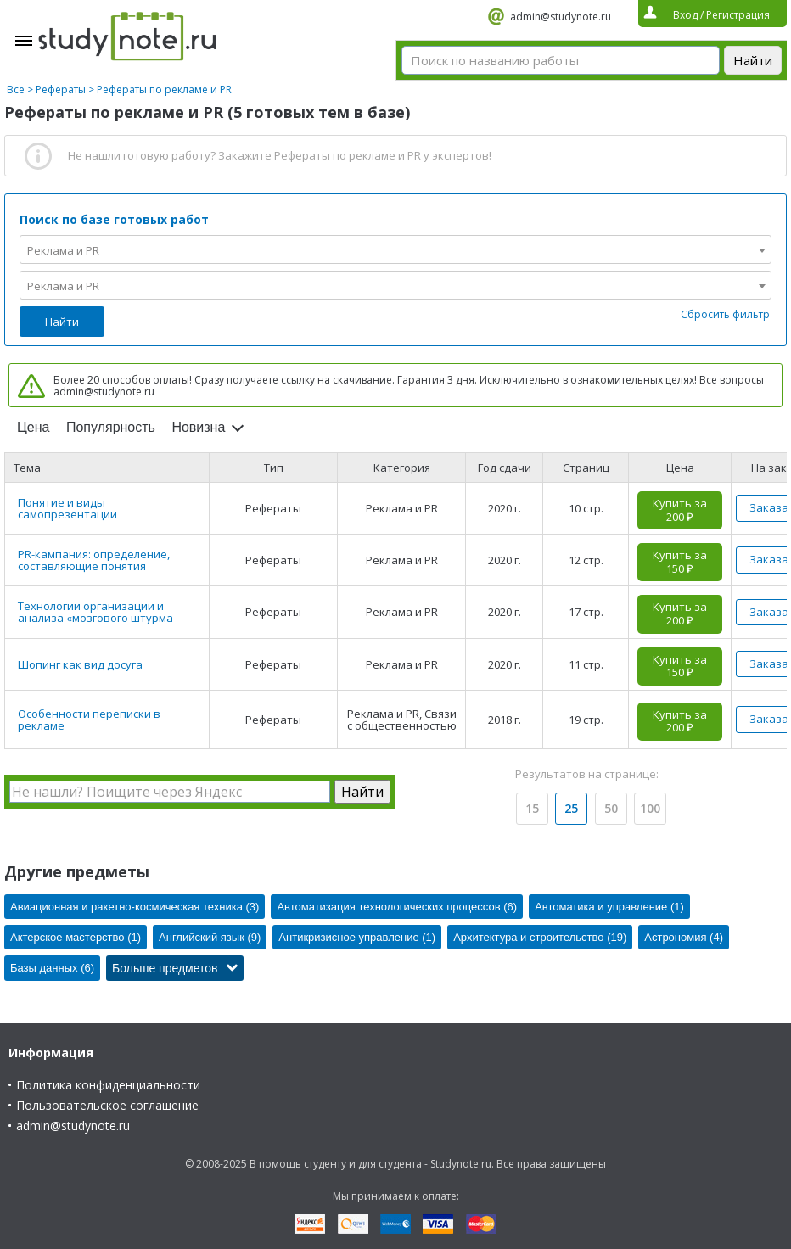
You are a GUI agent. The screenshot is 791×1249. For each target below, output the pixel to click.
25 (571, 808)
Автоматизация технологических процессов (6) (397, 906)
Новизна (198, 427)
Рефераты (61, 89)
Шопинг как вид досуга (80, 664)
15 (532, 808)
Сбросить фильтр (725, 314)
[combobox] (395, 249)
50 (611, 808)
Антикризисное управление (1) (356, 937)
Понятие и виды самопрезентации (67, 508)
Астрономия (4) (683, 937)
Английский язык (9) (210, 937)
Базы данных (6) (52, 967)
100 (650, 808)
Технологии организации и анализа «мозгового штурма (95, 611)
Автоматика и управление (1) (609, 906)
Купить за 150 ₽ (680, 561)
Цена (33, 427)
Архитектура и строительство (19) (539, 937)
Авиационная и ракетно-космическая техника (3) (134, 906)
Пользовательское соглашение (107, 1105)
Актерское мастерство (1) (75, 937)
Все (16, 89)
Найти (62, 321)
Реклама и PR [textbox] (63, 250)
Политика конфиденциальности (108, 1085)
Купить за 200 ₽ (680, 510)
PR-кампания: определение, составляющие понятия (94, 560)
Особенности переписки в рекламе (89, 719)
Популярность (110, 427)
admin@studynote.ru (560, 16)
